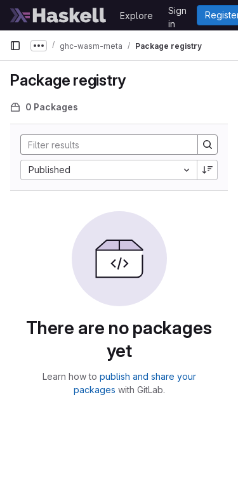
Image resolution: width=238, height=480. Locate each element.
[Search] (104, 144)
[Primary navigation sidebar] (15, 46)
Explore (136, 15)
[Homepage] (58, 15)
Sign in (177, 12)
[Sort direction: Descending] (207, 170)
